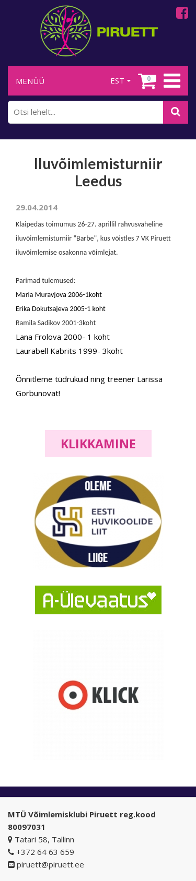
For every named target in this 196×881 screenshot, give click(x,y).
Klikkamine (98, 443)
